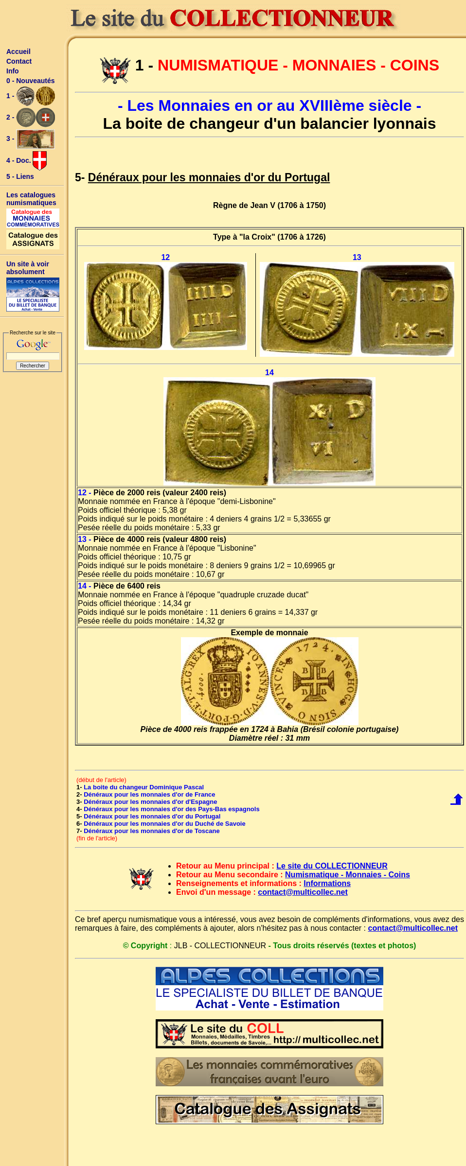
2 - (30, 117)
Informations (327, 883)
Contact (19, 61)
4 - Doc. (26, 161)
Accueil (18, 51)
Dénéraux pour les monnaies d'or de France (149, 794)
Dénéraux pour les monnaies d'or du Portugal (152, 816)
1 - (30, 96)
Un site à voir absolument (27, 268)
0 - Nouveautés (30, 81)
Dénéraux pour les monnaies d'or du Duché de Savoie (165, 823)
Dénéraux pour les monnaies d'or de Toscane (152, 831)
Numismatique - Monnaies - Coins (347, 874)
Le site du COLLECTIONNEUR (331, 866)
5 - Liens (20, 176)
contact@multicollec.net (303, 892)
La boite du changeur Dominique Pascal (144, 787)
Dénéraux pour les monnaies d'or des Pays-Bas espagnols (171, 809)
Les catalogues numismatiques (31, 199)
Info (12, 71)
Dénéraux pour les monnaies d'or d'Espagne (150, 801)
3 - (30, 139)
